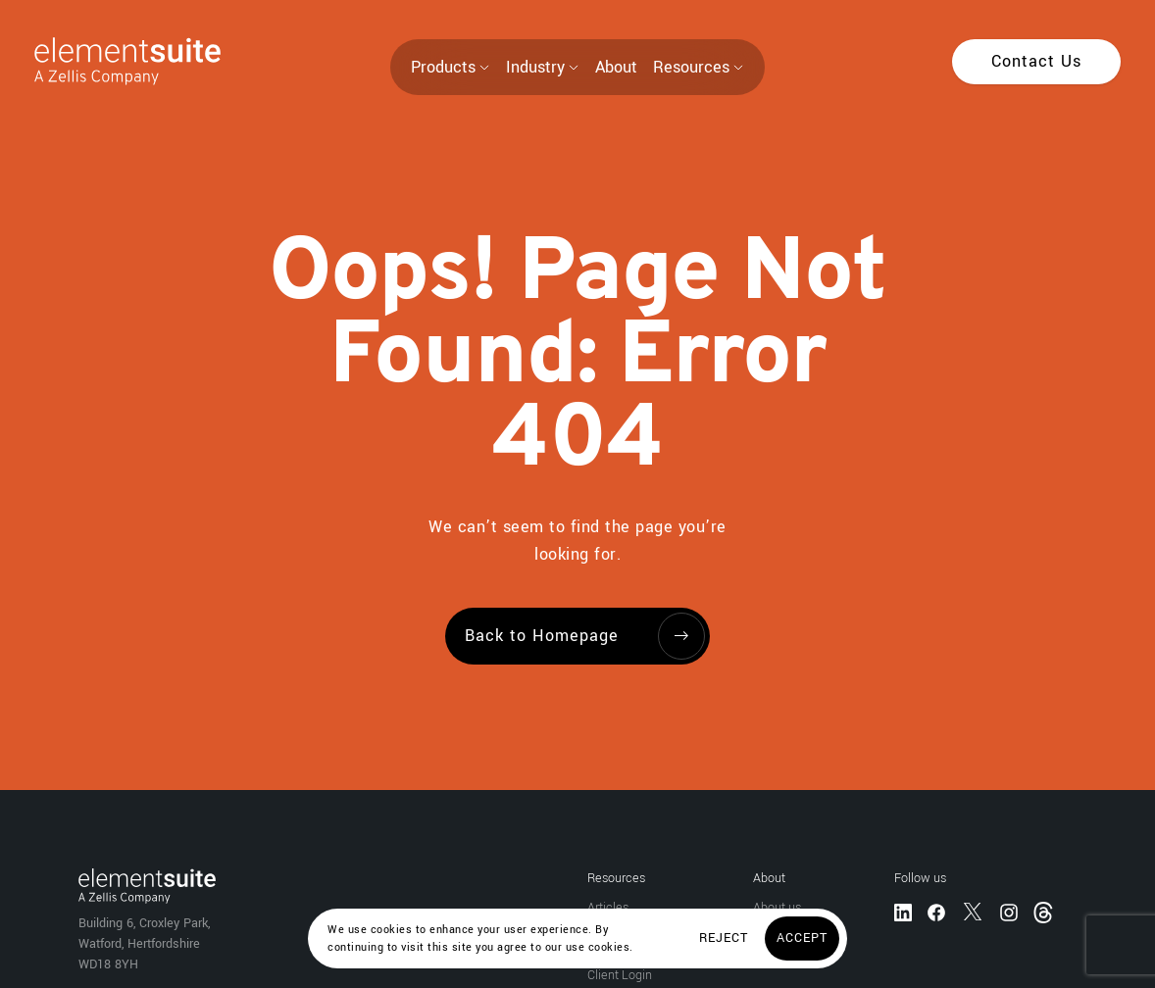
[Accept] (802, 938)
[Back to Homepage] (577, 636)
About (616, 67)
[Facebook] (936, 910)
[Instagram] (1009, 910)
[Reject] (723, 938)
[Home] (110, 61)
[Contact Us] (1036, 61)
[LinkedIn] (903, 910)
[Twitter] (972, 910)
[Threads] (1045, 911)
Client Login (619, 975)
